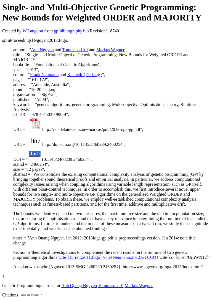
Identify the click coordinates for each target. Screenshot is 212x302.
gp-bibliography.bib (71, 31)
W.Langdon (32, 31)
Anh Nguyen (42, 49)
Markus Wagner (110, 49)
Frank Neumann (44, 74)
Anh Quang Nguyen (79, 285)
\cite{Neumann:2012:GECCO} (130, 257)
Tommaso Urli (75, 49)
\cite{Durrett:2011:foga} (80, 257)
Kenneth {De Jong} (84, 74)
